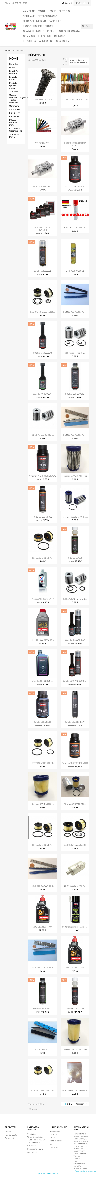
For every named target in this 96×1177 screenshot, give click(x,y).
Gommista (29, 36)
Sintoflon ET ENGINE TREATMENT (42, 228)
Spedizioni (31, 1134)
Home (13, 58)
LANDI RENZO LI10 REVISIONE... (42, 1090)
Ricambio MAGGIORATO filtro (75, 476)
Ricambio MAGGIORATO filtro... (75, 517)
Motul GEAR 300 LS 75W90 (75, 968)
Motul (42, 11)
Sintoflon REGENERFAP (75, 640)
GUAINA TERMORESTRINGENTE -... (75, 100)
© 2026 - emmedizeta (48, 1173)
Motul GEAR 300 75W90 (42, 927)
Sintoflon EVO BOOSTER (75, 394)
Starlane (29, 16)
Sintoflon (65, 11)
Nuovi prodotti (11, 1135)
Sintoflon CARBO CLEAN (75, 722)
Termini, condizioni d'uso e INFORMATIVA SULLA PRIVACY (36, 1140)
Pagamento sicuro (35, 1149)
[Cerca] (87, 26)
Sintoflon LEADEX (75, 558)
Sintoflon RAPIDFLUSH (42, 1008)
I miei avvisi (54, 1147)
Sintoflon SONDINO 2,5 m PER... (75, 1090)
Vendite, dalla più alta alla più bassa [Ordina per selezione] (79, 61)
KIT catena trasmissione (38, 41)
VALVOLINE (29, 11)
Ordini (52, 1137)
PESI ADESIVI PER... (42, 143)
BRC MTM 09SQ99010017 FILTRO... (75, 144)
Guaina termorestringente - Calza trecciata (51, 31)
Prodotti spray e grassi (38, 26)
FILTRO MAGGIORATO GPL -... (75, 886)
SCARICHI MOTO (65, 41)
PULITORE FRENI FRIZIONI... (75, 227)
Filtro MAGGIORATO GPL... (75, 804)
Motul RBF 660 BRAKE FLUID (42, 640)
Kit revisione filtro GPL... (75, 353)
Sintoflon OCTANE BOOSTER (75, 681)
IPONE (52, 11)
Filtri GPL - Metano (34, 21)
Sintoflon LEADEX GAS (75, 1008)
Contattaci (31, 1152)
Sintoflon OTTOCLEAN (42, 394)
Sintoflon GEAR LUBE (43, 722)
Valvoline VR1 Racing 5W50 (43, 599)
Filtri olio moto (47, 16)
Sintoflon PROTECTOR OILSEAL (42, 476)
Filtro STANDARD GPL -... (42, 186)
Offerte (8, 1131)
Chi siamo (31, 1145)
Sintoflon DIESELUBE (42, 271)
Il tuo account (58, 1127)
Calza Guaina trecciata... (42, 99)
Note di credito (56, 1141)
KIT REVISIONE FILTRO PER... (42, 763)
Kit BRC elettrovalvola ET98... (42, 312)
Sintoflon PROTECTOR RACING (75, 763)
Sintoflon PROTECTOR (74, 186)
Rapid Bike (55, 21)
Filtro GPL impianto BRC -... (43, 435)
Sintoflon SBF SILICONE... (42, 681)
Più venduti (9, 1138)
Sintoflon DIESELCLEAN (42, 353)
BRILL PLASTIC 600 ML (75, 271)
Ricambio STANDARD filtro (43, 804)
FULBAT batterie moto (51, 36)
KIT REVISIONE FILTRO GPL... (75, 599)
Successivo (82, 1104)
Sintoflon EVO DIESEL (43, 517)
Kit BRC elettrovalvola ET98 (75, 845)
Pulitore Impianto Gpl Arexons (75, 927)
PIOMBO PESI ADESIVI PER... (74, 312)
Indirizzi (53, 1144)
